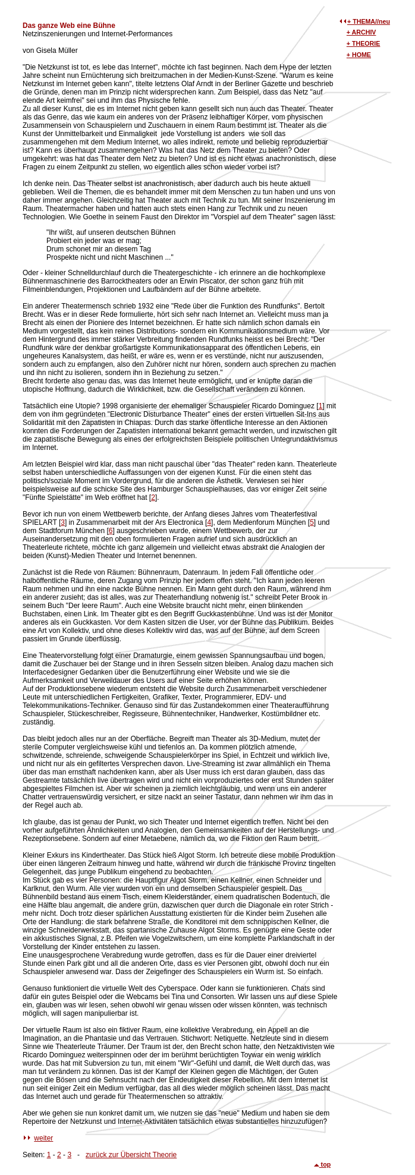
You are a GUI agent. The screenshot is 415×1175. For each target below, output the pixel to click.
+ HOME (359, 54)
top (322, 1164)
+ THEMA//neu (368, 21)
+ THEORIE (364, 43)
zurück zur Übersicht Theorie (131, 1155)
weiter (43, 1138)
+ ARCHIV (361, 32)
